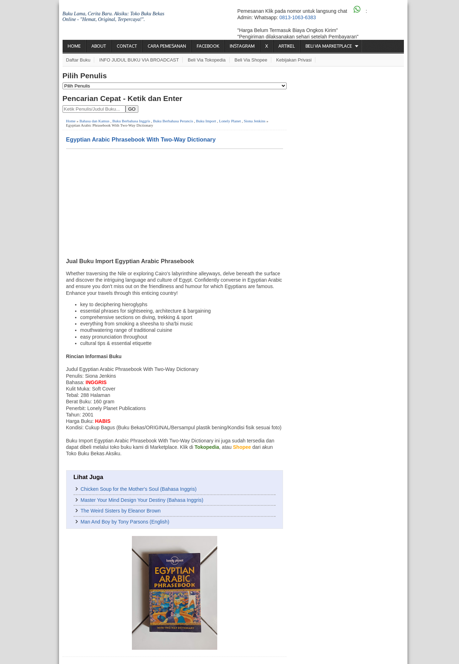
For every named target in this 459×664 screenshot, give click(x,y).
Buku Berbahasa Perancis (173, 121)
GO (132, 109)
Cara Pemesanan (167, 46)
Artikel (286, 46)
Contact (127, 46)
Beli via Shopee (251, 60)
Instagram (242, 46)
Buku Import (206, 121)
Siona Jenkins (255, 121)
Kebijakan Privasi (294, 60)
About (98, 46)
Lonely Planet (230, 121)
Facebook (208, 46)
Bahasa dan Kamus (94, 121)
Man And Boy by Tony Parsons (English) (125, 522)
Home (74, 46)
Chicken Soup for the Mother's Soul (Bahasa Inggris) (139, 489)
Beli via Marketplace (328, 46)
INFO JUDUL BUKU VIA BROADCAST (139, 60)
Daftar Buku (78, 60)
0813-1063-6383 (297, 17)
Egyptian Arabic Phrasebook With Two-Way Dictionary (141, 139)
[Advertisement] (174, 202)
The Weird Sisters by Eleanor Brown (121, 511)
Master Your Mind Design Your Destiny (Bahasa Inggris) (142, 500)
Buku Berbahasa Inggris (131, 121)
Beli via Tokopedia (207, 60)
